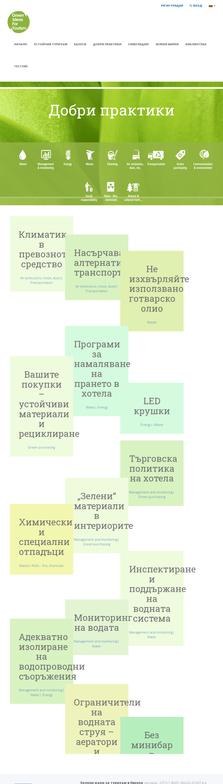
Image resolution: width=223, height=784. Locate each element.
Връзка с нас (177, 748)
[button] (212, 5)
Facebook (176, 743)
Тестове (21, 66)
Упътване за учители (134, 743)
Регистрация (172, 6)
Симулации (138, 44)
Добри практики (107, 44)
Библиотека (195, 44)
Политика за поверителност (72, 777)
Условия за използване (26, 777)
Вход (196, 6)
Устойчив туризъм (50, 44)
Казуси (80, 44)
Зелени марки (167, 44)
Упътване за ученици (135, 748)
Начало (20, 44)
